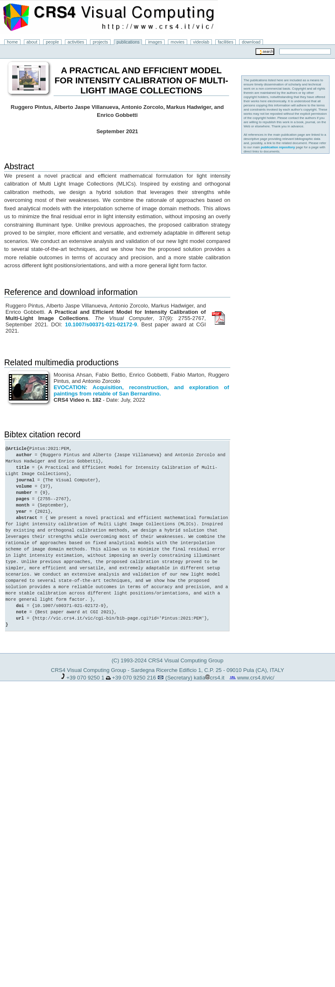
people (52, 42)
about (31, 42)
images (155, 42)
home (12, 42)
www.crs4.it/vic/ (255, 677)
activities (75, 42)
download (251, 42)
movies (178, 42)
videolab (201, 42)
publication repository (278, 147)
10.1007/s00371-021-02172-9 (101, 324)
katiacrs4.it (209, 677)
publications (127, 42)
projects (100, 42)
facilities (225, 42)
